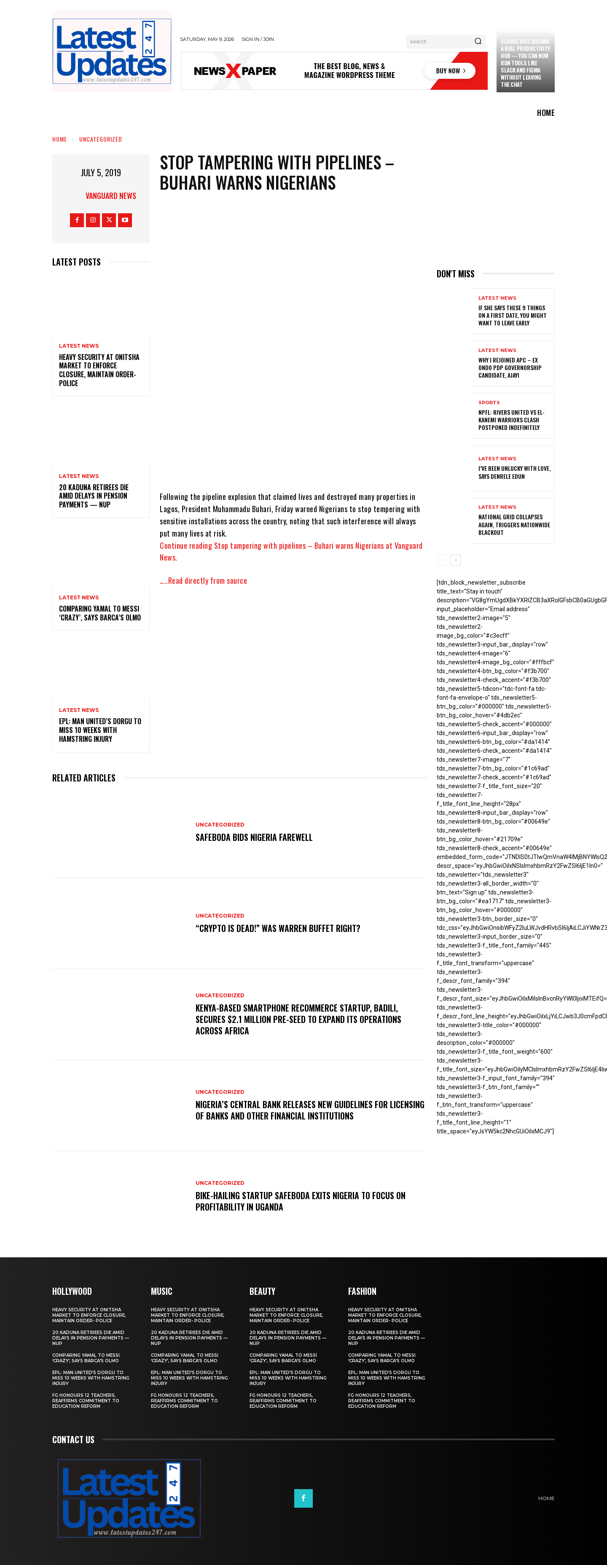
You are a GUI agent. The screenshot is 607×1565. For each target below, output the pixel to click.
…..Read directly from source (203, 580)
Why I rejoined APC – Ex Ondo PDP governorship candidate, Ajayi (510, 367)
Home (59, 138)
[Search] (478, 41)
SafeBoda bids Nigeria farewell (254, 837)
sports (489, 402)
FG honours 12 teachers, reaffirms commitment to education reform (85, 1401)
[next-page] (455, 560)
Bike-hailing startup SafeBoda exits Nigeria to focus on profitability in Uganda (301, 1201)
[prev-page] (442, 560)
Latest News (79, 346)
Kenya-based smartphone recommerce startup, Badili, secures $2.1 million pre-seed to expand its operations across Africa (298, 1019)
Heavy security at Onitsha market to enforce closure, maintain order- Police (99, 370)
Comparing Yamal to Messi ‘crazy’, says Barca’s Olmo (100, 613)
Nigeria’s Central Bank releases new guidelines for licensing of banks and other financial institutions (293, 1110)
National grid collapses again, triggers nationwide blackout (514, 524)
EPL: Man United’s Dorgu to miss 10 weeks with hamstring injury (100, 730)
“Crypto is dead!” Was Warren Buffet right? (278, 928)
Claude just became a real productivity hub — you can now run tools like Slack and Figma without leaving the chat (525, 62)
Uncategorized (100, 138)
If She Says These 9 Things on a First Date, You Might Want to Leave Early (512, 315)
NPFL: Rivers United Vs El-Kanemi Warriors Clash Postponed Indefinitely (511, 420)
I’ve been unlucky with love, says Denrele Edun (514, 472)
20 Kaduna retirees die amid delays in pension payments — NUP (94, 496)
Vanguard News (111, 195)
